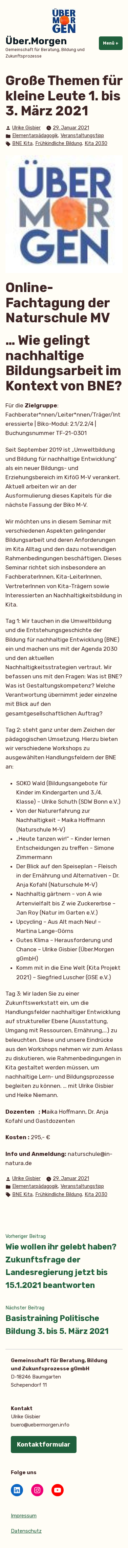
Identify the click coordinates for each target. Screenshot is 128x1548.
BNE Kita (22, 143)
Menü (113, 43)
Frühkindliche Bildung (58, 143)
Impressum (24, 1516)
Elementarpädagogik (35, 136)
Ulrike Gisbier (26, 128)
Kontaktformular (43, 1444)
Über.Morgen (36, 41)
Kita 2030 (96, 143)
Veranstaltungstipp (82, 136)
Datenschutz (26, 1531)
